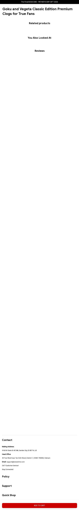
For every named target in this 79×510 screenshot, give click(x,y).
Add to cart (39, 506)
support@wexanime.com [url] (16, 462)
